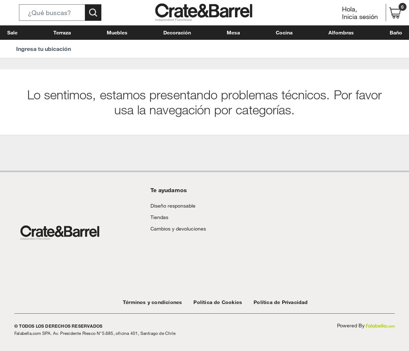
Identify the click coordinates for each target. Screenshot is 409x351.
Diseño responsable (169, 205)
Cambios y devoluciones (175, 228)
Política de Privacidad (264, 302)
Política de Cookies (207, 302)
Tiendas (158, 217)
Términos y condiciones (149, 302)
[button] (60, 12)
